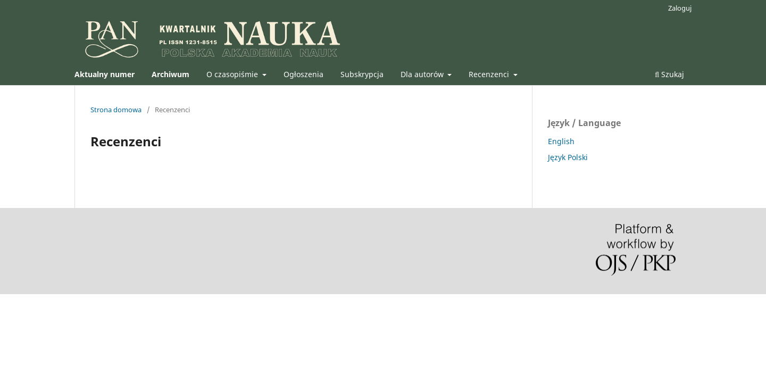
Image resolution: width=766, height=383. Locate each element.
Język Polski (568, 157)
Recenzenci (490, 74)
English (561, 141)
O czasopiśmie (233, 74)
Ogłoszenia (303, 74)
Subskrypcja (362, 74)
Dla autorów (423, 74)
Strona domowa (115, 109)
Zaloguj (680, 8)
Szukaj (669, 74)
